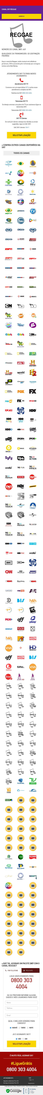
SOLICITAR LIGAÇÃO (21, 135)
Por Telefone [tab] (11, 970)
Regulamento (31, 1083)
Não (19, 1039)
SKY (20, 49)
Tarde (23, 1028)
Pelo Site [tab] (28, 970)
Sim (26, 1039)
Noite (31, 1028)
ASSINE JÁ (21, 16)
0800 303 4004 (27, 93)
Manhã (14, 1028)
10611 (27, 127)
